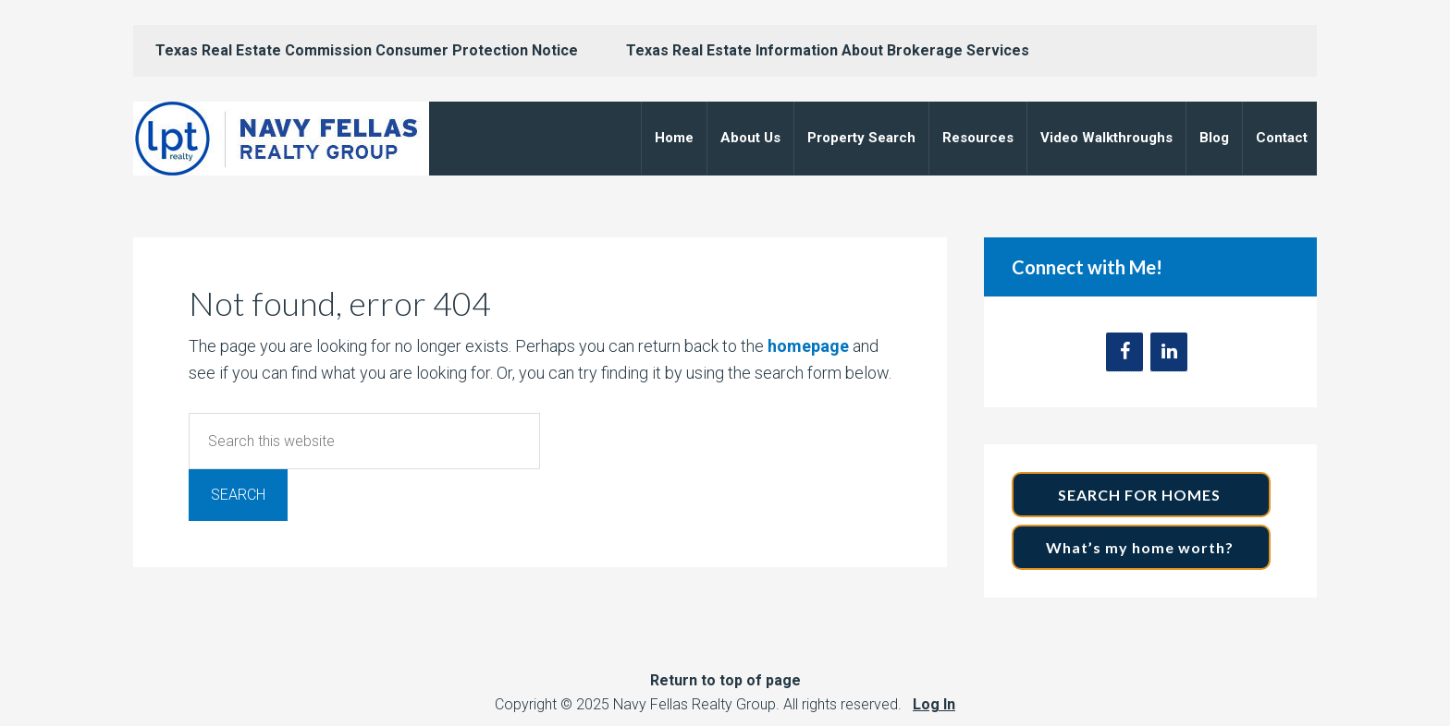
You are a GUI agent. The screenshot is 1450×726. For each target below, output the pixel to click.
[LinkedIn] (1168, 352)
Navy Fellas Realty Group (281, 138)
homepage (808, 346)
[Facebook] (1124, 352)
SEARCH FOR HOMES (1141, 494)
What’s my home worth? (1141, 547)
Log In (934, 704)
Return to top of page (725, 680)
